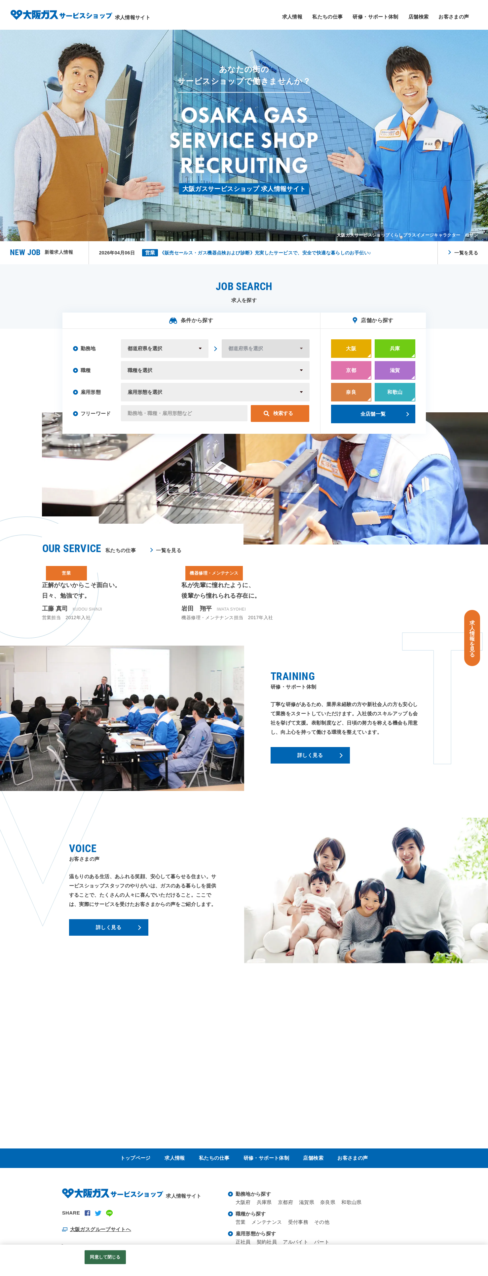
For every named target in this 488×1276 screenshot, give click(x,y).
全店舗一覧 (373, 419)
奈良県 (327, 1202)
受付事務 (298, 1222)
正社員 (243, 1242)
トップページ (135, 1158)
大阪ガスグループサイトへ (100, 1229)
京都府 (285, 1202)
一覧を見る (466, 252)
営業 (241, 1222)
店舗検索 (418, 16)
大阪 (351, 354)
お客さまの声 (453, 16)
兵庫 (395, 354)
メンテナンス (266, 1222)
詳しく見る (310, 760)
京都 (351, 375)
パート (321, 1242)
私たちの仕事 (327, 16)
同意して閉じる (105, 1257)
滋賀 (395, 375)
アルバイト (295, 1242)
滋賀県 (306, 1202)
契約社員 (267, 1242)
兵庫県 (264, 1202)
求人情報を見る (472, 638)
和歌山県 (351, 1202)
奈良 (351, 397)
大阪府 (243, 1202)
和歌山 (394, 397)
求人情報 (292, 16)
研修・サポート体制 (375, 16)
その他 (321, 1222)
